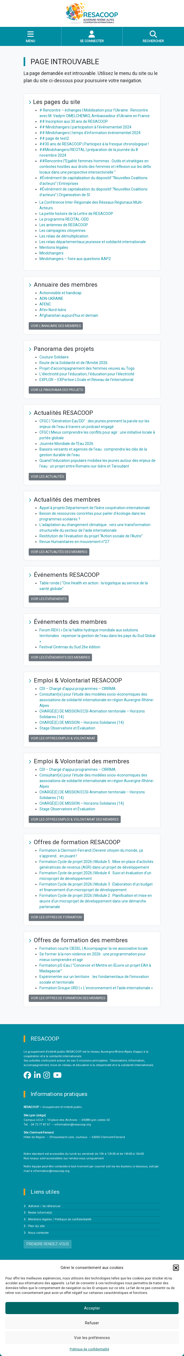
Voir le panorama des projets (57, 390)
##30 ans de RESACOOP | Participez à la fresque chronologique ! (94, 144)
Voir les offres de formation (56, 917)
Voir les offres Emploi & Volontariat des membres (75, 819)
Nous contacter (38, 1233)
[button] (176, 1267)
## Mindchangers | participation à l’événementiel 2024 (85, 127)
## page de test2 (54, 138)
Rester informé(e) (40, 1212)
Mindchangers (51, 253)
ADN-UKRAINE (51, 298)
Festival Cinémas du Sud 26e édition (69, 647)
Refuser (92, 1323)
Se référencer (51, 1206)
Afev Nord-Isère (52, 310)
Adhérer (33, 1206)
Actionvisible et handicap (60, 293)
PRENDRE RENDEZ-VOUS (48, 1244)
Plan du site (36, 1226)
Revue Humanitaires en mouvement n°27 (74, 541)
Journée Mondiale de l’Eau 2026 (66, 443)
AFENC (45, 304)
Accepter (92, 1308)
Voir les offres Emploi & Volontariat (63, 738)
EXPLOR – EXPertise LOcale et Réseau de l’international (86, 379)
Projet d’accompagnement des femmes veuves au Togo (87, 368)
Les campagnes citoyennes (62, 230)
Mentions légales (53, 247)
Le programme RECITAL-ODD (64, 219)
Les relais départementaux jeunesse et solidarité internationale (92, 242)
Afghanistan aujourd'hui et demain (68, 315)
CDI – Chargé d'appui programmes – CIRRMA (77, 688)
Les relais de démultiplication (63, 236)
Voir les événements (49, 599)
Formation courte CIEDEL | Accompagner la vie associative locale (93, 948)
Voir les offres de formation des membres (68, 998)
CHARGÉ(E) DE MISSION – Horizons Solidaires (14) (81, 722)
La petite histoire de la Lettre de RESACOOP (76, 213)
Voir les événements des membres (60, 657)
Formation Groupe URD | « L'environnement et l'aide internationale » (96, 988)
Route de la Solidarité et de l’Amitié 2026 (73, 363)
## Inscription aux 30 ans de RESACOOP (73, 121)
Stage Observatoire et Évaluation (67, 728)
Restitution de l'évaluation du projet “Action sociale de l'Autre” (91, 536)
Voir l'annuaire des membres (56, 326)
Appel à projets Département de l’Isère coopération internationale (94, 508)
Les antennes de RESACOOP (63, 225)
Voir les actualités (47, 477)
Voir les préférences (92, 1337)
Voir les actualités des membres (59, 552)
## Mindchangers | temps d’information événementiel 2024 (90, 133)
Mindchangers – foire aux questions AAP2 (75, 259)
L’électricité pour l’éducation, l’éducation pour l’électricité (86, 374)
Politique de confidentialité (89, 1349)
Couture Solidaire (54, 357)
